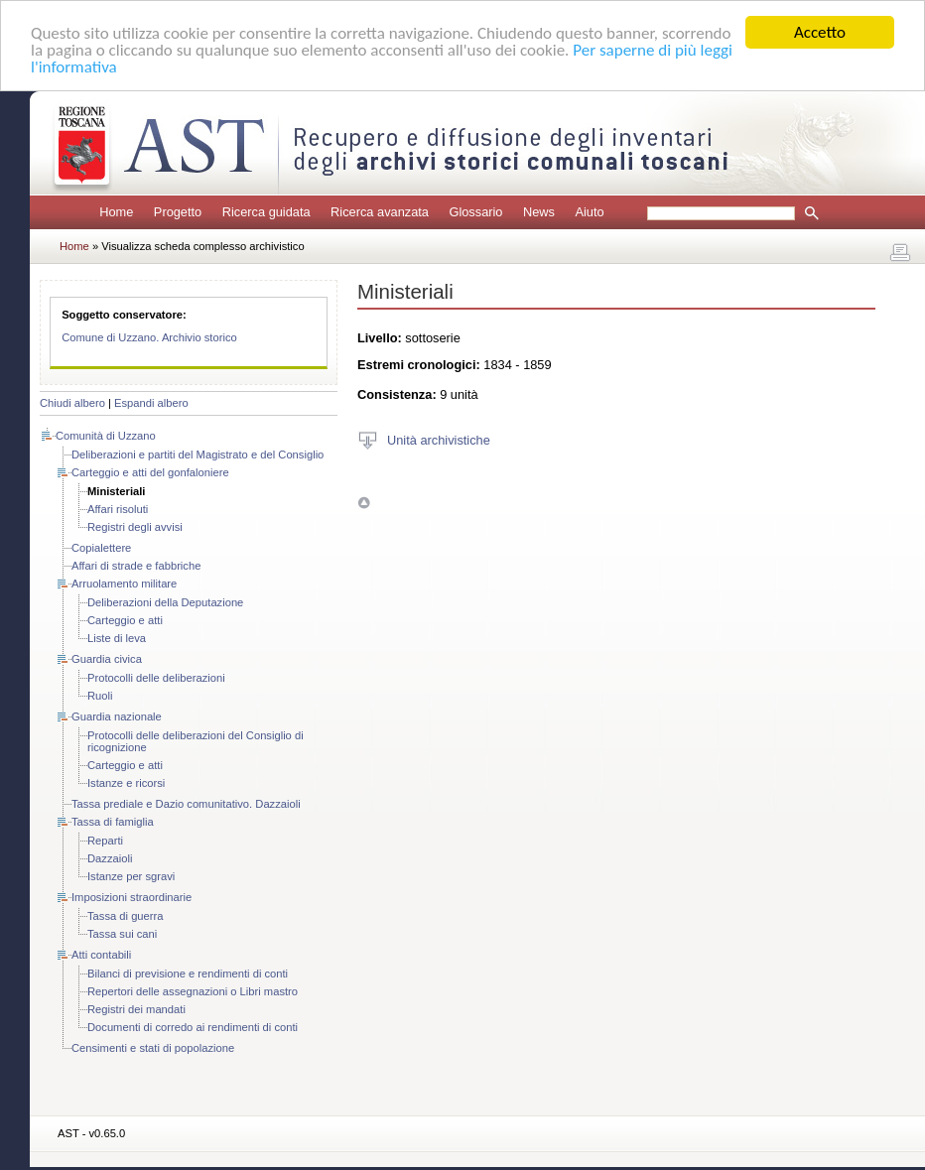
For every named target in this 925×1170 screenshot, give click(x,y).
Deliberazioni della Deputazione (165, 602)
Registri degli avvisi (135, 527)
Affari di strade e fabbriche (135, 566)
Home (116, 211)
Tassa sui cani (122, 934)
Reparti (105, 840)
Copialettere (101, 548)
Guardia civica (106, 659)
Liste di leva (116, 638)
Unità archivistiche (438, 439)
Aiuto (589, 211)
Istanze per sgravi (131, 876)
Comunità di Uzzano (106, 436)
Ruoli (100, 696)
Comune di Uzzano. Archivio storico (149, 337)
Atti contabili (101, 955)
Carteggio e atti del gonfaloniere (150, 472)
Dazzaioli (109, 858)
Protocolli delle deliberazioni (156, 678)
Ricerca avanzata (379, 211)
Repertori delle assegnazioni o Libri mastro (192, 991)
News (539, 211)
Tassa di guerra (125, 916)
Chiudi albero (72, 403)
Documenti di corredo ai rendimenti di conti (192, 1027)
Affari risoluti (117, 509)
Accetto (820, 32)
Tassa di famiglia (112, 822)
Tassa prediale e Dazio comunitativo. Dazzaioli (186, 804)
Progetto (177, 211)
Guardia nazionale (116, 716)
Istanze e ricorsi (126, 783)
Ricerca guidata (266, 211)
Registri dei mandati (136, 1009)
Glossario (475, 211)
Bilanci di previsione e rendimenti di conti (187, 973)
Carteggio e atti (125, 620)
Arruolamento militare (124, 583)
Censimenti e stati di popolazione (152, 1048)
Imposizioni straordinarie (131, 897)
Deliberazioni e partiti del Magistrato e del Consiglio (197, 454)
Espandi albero (151, 403)
